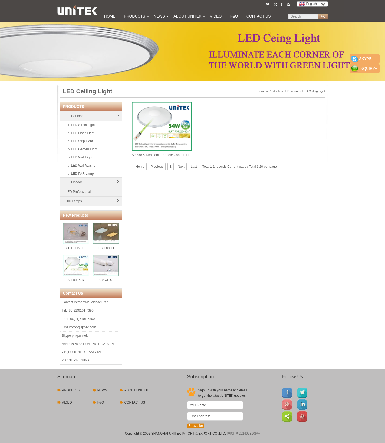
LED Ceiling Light (313, 91)
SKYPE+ (366, 59)
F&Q (234, 16)
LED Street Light (83, 125)
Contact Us (258, 16)
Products (134, 16)
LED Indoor (291, 91)
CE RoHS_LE (76, 236)
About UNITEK (187, 16)
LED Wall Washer (84, 165)
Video (216, 16)
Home (110, 16)
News (159, 16)
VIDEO (67, 402)
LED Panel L (106, 236)
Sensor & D (76, 268)
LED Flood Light (82, 133)
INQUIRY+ (368, 68)
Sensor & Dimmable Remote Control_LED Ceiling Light (163, 129)
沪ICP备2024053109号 (243, 433)
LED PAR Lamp (82, 174)
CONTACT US (134, 402)
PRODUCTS (71, 390)
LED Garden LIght (84, 149)
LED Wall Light (82, 157)
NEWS (102, 390)
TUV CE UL (106, 268)
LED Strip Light (82, 141)
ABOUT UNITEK (136, 390)
